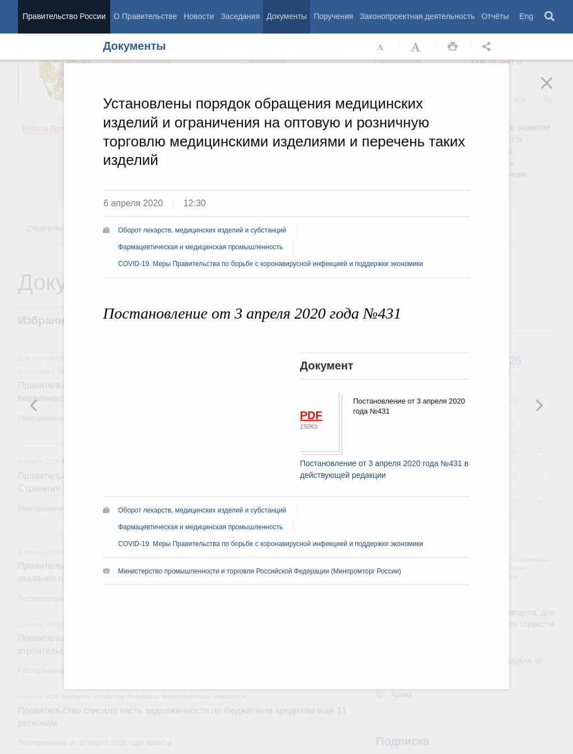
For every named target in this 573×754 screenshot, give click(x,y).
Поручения (333, 16)
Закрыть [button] (554, 90)
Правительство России (63, 16)
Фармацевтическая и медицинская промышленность (200, 247)
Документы (286, 16)
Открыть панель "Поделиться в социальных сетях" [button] (488, 47)
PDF (311, 415)
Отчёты (495, 16)
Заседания (240, 16)
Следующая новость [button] (34, 405)
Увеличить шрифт (416, 47)
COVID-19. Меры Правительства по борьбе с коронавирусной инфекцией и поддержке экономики (270, 264)
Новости (199, 16)
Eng (526, 16)
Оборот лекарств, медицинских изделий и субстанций (202, 230)
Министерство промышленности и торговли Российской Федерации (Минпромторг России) (259, 571)
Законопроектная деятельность (417, 16)
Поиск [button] (550, 17)
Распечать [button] (452, 47)
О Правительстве (145, 16)
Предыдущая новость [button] (539, 405)
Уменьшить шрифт (381, 47)
